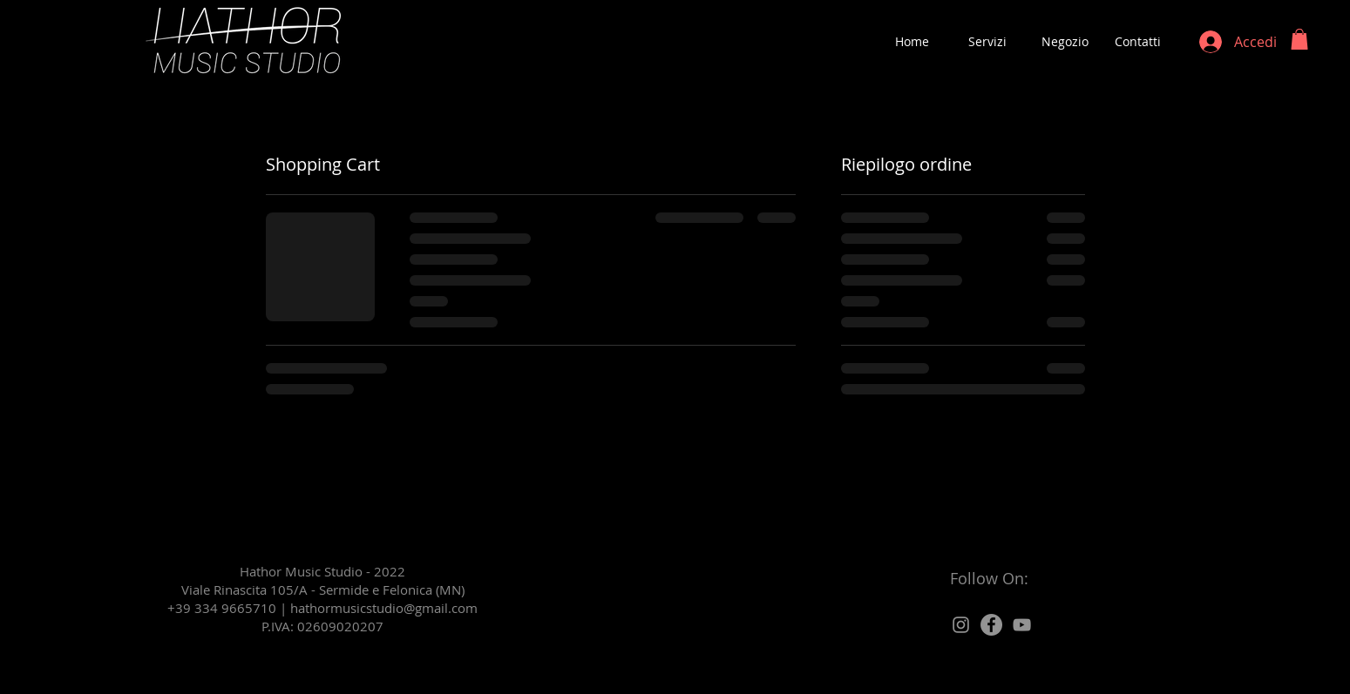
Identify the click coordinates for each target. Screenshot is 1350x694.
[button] (1299, 39)
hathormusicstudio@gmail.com (384, 608)
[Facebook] (991, 625)
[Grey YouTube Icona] (1022, 625)
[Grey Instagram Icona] (961, 625)
